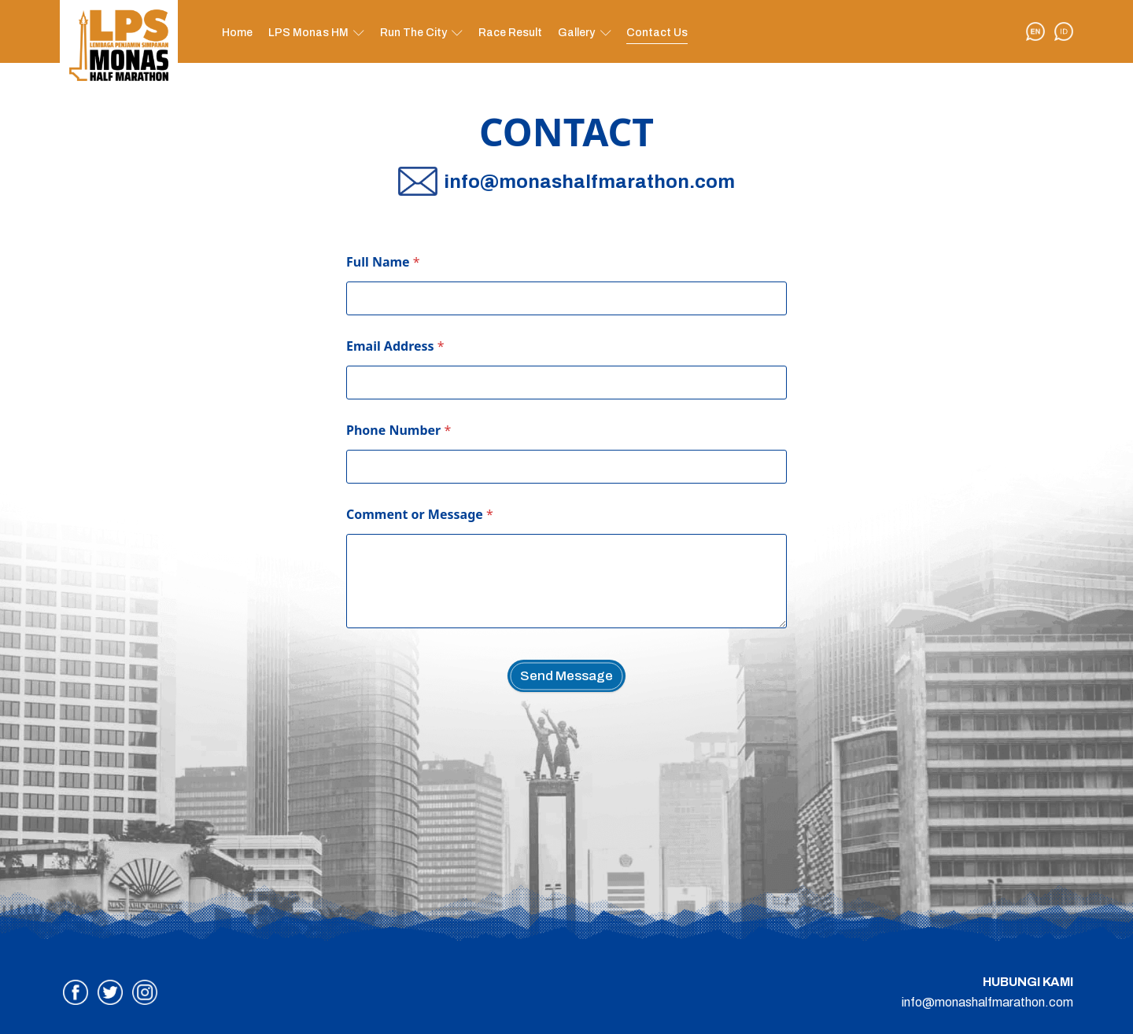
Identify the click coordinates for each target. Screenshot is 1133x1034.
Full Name (383, 262)
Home (237, 33)
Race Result (510, 33)
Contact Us (657, 33)
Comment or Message (419, 514)
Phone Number (398, 430)
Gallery (576, 33)
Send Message (566, 675)
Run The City (413, 33)
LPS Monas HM (308, 33)
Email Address (395, 346)
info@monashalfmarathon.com (987, 1002)
